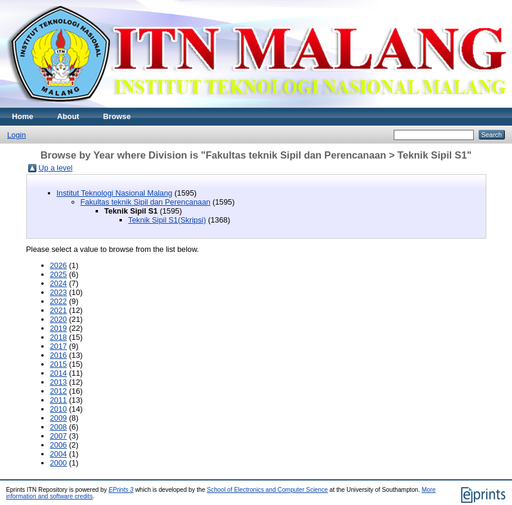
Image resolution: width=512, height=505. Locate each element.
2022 (58, 301)
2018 (58, 337)
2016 (58, 355)
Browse (117, 116)
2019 (58, 328)
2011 (58, 400)
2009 (58, 417)
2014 (58, 373)
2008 (58, 426)
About (68, 116)
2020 (58, 319)
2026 (58, 265)
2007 (58, 435)
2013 (58, 382)
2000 (58, 462)
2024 (58, 283)
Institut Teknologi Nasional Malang (115, 192)
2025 (58, 274)
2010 (58, 408)
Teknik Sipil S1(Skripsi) (167, 219)
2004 (58, 453)
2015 (58, 364)
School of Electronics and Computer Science (267, 489)
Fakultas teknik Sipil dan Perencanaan (146, 201)
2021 (58, 310)
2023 (58, 292)
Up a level (56, 167)
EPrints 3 (121, 489)
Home (22, 116)
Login (16, 134)
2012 (58, 391)
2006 (58, 444)
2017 (58, 346)
